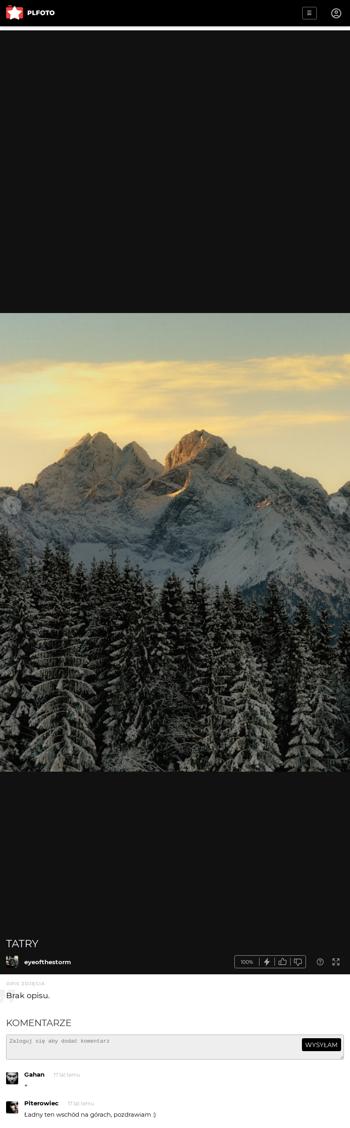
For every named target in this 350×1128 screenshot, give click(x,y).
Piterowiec (41, 1107)
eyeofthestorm (47, 962)
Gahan (34, 1078)
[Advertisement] (175, 87)
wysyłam (321, 1045)
